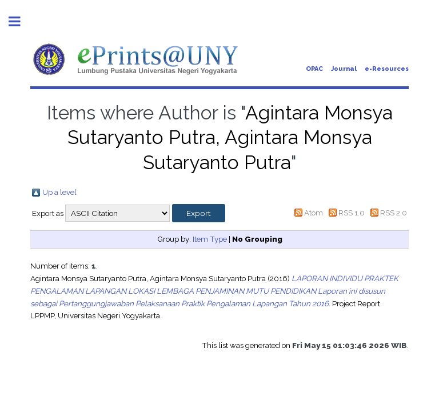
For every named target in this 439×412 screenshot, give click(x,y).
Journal (344, 69)
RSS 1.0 (351, 212)
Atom (313, 212)
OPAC (314, 69)
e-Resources (387, 69)
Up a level (59, 192)
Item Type (210, 238)
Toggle (20, 21)
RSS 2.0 (393, 212)
